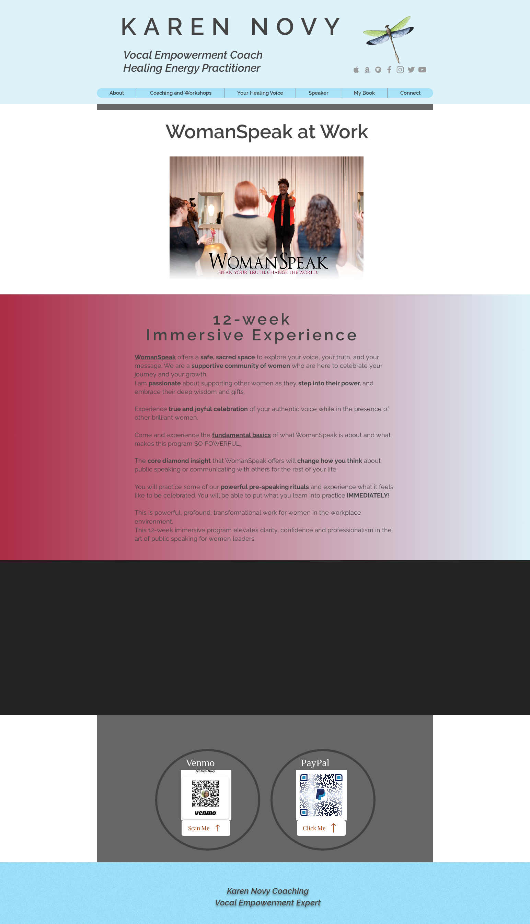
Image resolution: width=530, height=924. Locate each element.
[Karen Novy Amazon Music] (367, 69)
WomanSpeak (155, 357)
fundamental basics (241, 434)
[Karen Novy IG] (400, 69)
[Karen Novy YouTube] (422, 69)
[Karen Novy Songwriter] (389, 69)
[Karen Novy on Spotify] (378, 69)
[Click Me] (321, 828)
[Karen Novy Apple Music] (356, 69)
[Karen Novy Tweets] (411, 69)
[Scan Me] (206, 828)
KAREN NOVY (233, 26)
